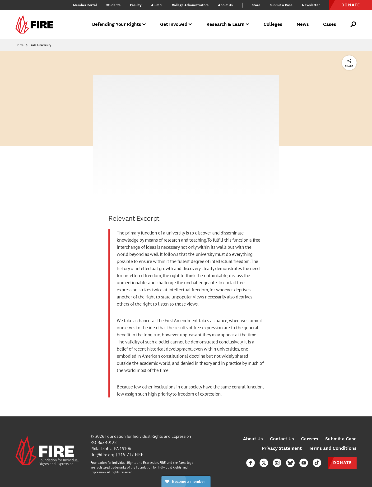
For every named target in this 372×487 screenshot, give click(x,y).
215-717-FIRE (130, 454)
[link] (35, 24)
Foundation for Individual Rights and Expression (148, 436)
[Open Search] (353, 24)
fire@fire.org (102, 454)
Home (19, 45)
